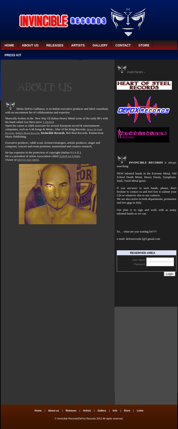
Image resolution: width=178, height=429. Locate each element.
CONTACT (123, 45)
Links (140, 410)
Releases (54, 45)
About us (30, 45)
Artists (78, 45)
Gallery (99, 45)
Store (143, 45)
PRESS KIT (13, 55)
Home (9, 45)
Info (115, 410)
